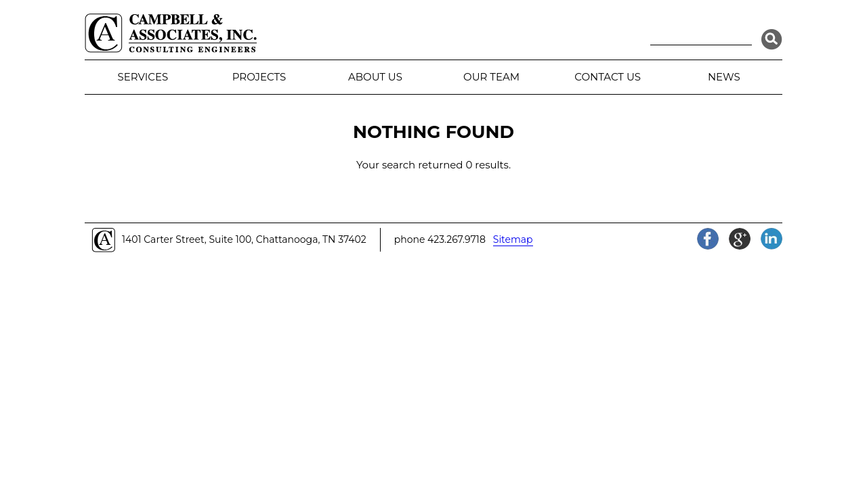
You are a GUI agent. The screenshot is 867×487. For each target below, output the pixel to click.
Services (142, 76)
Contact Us (607, 76)
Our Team (491, 76)
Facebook (708, 239)
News (724, 76)
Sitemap (513, 239)
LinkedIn (771, 239)
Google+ (739, 239)
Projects (259, 76)
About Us (375, 76)
